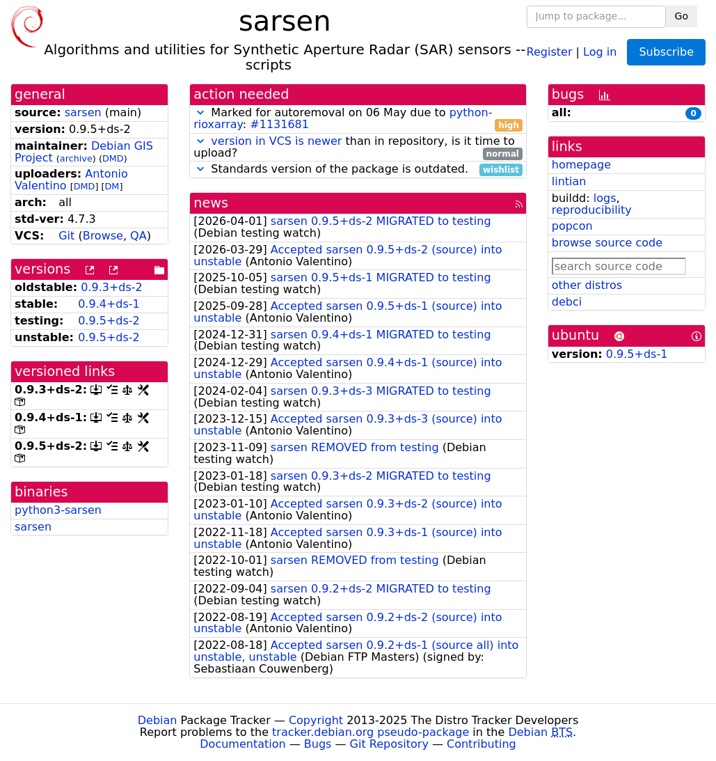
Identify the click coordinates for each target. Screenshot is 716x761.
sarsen (83, 112)
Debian (157, 720)
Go (681, 16)
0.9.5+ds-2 (109, 320)
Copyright (316, 720)
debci (567, 301)
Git (66, 235)
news (210, 203)
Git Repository (389, 744)
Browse (103, 235)
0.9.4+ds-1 (109, 304)
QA (138, 235)
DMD (113, 158)
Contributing (481, 744)
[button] (200, 112)
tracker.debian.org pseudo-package (370, 732)
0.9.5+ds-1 (637, 354)
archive (76, 158)
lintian (569, 181)
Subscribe (666, 51)
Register (550, 51)
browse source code (607, 242)
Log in (599, 51)
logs (605, 198)
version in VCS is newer (276, 141)
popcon (572, 226)
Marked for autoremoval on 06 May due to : (358, 119)
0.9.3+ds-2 (112, 287)
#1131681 (279, 124)
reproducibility (592, 210)
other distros (587, 285)
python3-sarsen (58, 510)
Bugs (318, 744)
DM (112, 186)
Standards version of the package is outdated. (358, 169)
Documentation (242, 744)
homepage (581, 164)
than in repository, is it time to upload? (358, 147)
